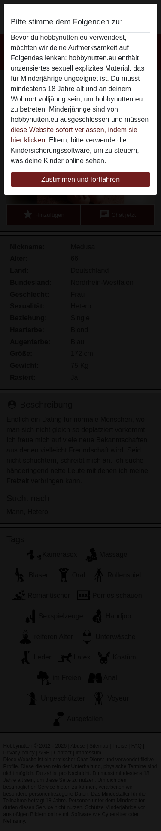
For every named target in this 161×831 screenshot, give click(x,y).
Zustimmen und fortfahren (80, 179)
